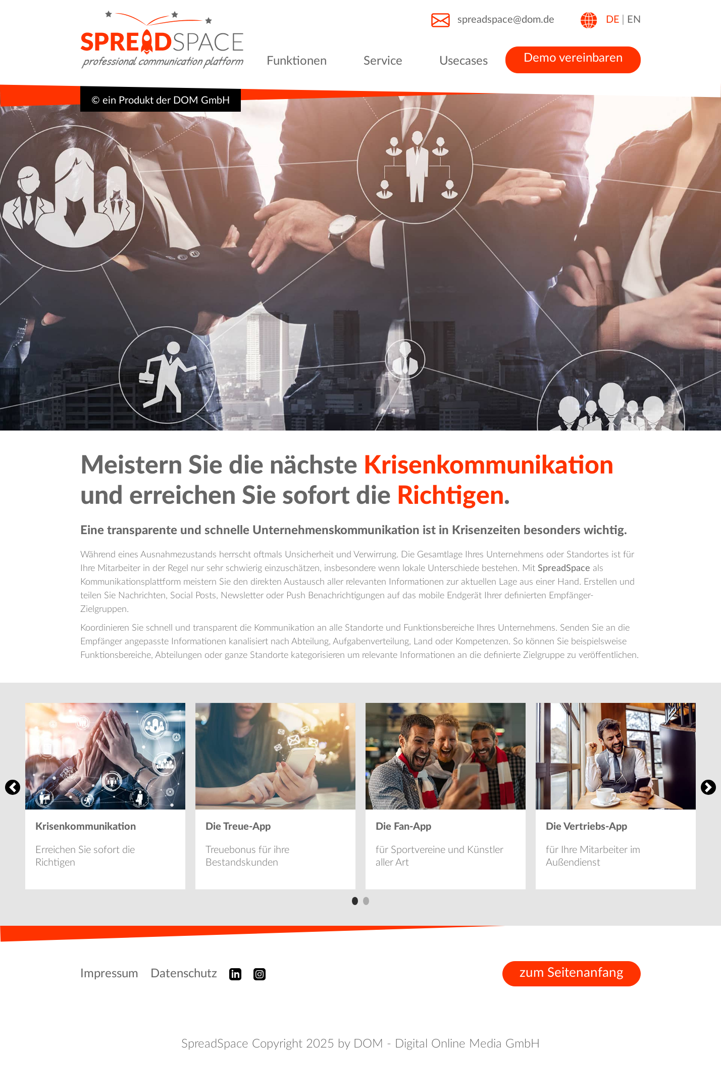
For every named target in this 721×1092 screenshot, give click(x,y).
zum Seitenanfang (572, 972)
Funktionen (297, 61)
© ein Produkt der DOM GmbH (160, 101)
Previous (12, 787)
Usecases (463, 61)
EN (634, 20)
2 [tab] (366, 901)
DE (613, 20)
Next (708, 787)
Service (383, 61)
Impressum (109, 974)
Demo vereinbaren (573, 58)
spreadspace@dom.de (492, 20)
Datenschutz (183, 974)
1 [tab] (355, 901)
